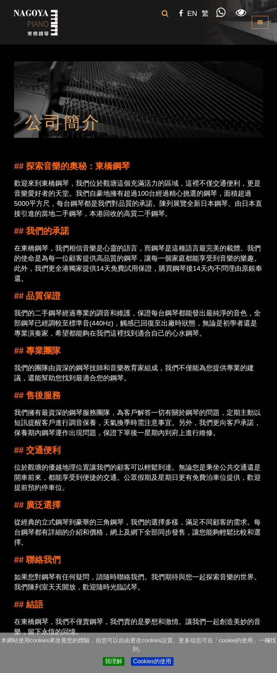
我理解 (113, 661)
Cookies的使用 (152, 661)
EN (192, 13)
